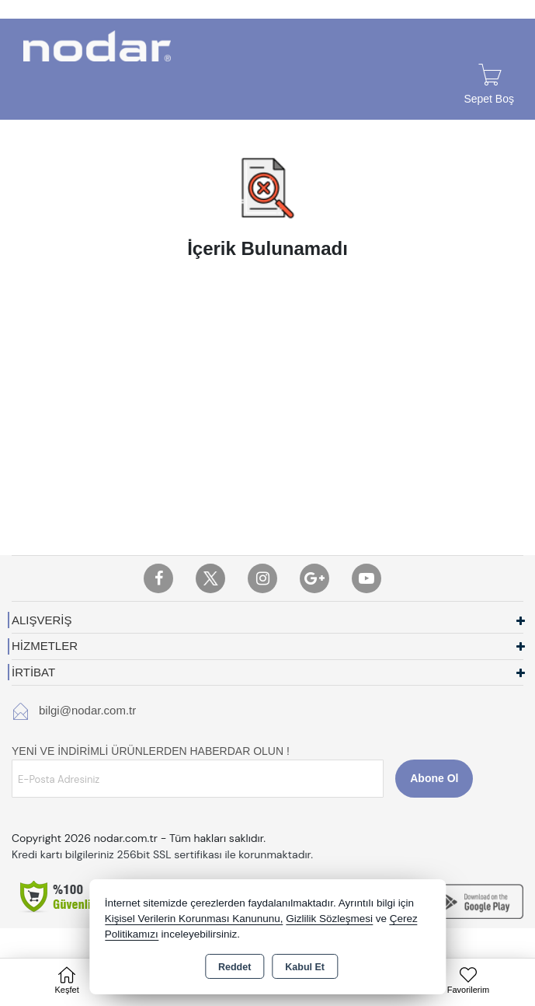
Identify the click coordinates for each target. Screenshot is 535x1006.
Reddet (234, 967)
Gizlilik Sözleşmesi (329, 918)
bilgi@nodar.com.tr (87, 710)
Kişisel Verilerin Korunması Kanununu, (194, 918)
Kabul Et (305, 967)
